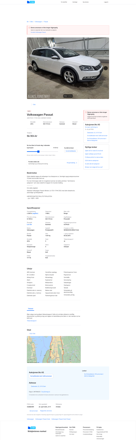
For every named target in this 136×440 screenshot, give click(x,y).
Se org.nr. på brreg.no (92, 127)
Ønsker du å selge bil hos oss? (94, 167)
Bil (27, 22)
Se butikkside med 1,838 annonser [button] (41, 376)
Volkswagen (38, 22)
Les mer (29, 224)
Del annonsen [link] (32, 411)
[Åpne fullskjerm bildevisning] (68, 68)
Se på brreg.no (46, 392)
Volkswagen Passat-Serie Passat (60, 419)
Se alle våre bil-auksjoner (92, 164)
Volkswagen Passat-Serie (42, 419)
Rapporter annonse (46, 411)
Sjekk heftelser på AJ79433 (93, 154)
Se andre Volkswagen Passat (38, 32)
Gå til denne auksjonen (92, 160)
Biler (31, 22)
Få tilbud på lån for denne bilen (94, 157)
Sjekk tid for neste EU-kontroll (94, 150)
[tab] (30, 307)
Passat (46, 22)
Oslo (34, 104)
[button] (30, 68)
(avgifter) (35, 213)
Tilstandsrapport (31, 321)
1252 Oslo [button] (32, 333)
